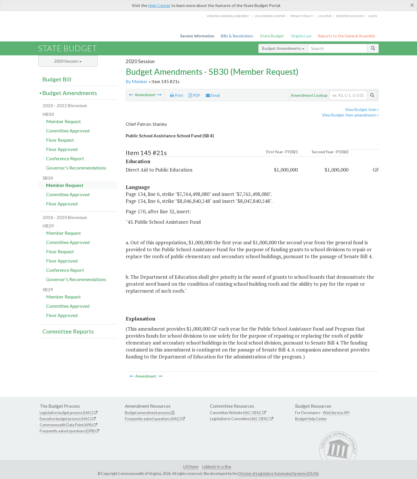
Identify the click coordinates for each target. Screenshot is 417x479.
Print (176, 95)
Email (213, 95)
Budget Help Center (311, 418)
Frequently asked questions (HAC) (153, 418)
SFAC (257, 412)
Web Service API (336, 412)
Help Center (159, 5)
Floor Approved (62, 149)
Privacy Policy (301, 16)
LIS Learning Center (270, 16)
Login (372, 16)
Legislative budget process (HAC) (66, 412)
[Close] (412, 5)
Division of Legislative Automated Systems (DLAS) (278, 473)
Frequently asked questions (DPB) (67, 431)
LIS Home (190, 466)
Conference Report (65, 158)
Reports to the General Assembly (346, 36)
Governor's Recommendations (76, 167)
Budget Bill (57, 79)
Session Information (197, 36)
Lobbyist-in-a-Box (216, 466)
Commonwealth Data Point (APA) (66, 424)
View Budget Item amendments (350, 115)
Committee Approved (67, 130)
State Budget (272, 36)
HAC (247, 412)
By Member (137, 81)
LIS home (325, 16)
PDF (194, 95)
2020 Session (68, 61)
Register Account (350, 16)
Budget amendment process (148, 412)
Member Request (63, 121)
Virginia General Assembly (228, 16)
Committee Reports (68, 331)
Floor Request (60, 140)
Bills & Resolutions (237, 36)
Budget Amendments (283, 48)
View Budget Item (362, 109)
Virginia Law (301, 36)
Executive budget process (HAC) (66, 418)
